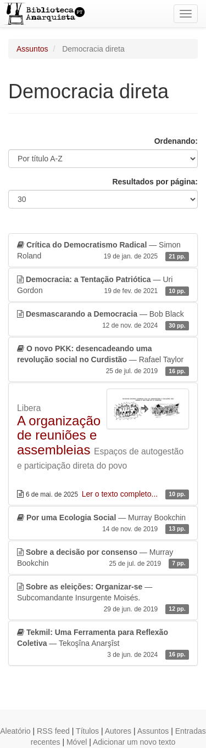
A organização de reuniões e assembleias (59, 435)
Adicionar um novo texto (134, 742)
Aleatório (15, 731)
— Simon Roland (103, 250)
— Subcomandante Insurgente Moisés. (103, 598)
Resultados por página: (155, 181)
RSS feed (53, 731)
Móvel (76, 742)
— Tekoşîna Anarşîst (103, 644)
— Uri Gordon (103, 285)
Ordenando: (176, 141)
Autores (118, 731)
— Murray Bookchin (103, 523)
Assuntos (32, 48)
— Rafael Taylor (103, 360)
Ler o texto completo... (121, 494)
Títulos (87, 731)
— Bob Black (103, 320)
